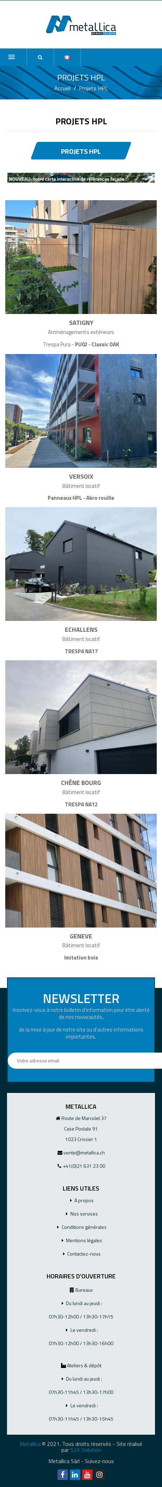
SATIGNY (81, 322)
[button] (40, 57)
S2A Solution (85, 1450)
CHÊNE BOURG (81, 782)
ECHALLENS (81, 629)
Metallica (30, 1444)
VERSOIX (81, 476)
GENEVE (81, 936)
